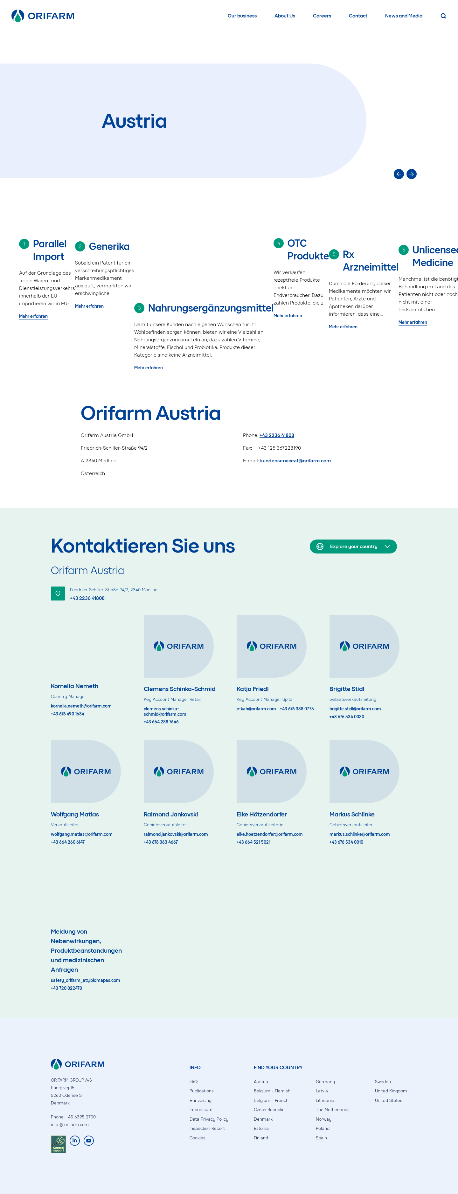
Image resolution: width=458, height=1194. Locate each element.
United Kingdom (391, 1091)
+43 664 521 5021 (253, 842)
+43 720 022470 (66, 988)
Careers (322, 16)
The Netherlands (333, 1109)
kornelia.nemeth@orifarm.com (81, 706)
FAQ (194, 1081)
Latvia (322, 1091)
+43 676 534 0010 (346, 842)
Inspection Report (207, 1128)
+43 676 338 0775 (297, 709)
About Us (284, 16)
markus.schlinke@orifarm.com (360, 834)
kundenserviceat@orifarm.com (295, 461)
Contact (358, 16)
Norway (323, 1119)
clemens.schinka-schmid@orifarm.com (165, 712)
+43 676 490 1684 (67, 714)
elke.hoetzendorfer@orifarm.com (270, 834)
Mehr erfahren (33, 316)
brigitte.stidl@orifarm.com (355, 709)
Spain (321, 1138)
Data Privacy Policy (209, 1119)
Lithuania (325, 1100)
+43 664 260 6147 (68, 842)
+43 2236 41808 (277, 435)
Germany (325, 1081)
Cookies (197, 1138)
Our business (242, 16)
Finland (261, 1138)
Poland (323, 1128)
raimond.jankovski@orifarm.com (176, 834)
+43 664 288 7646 (161, 722)
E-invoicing (201, 1100)
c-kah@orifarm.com (256, 709)
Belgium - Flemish (272, 1091)
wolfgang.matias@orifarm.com (82, 834)
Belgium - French (271, 1100)
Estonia (261, 1128)
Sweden (383, 1081)
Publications (202, 1091)
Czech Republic (269, 1109)
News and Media (403, 16)
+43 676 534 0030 (347, 717)
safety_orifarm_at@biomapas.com (85, 980)
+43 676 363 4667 (161, 842)
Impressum (201, 1109)
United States (388, 1100)
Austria (261, 1081)
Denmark (263, 1119)
